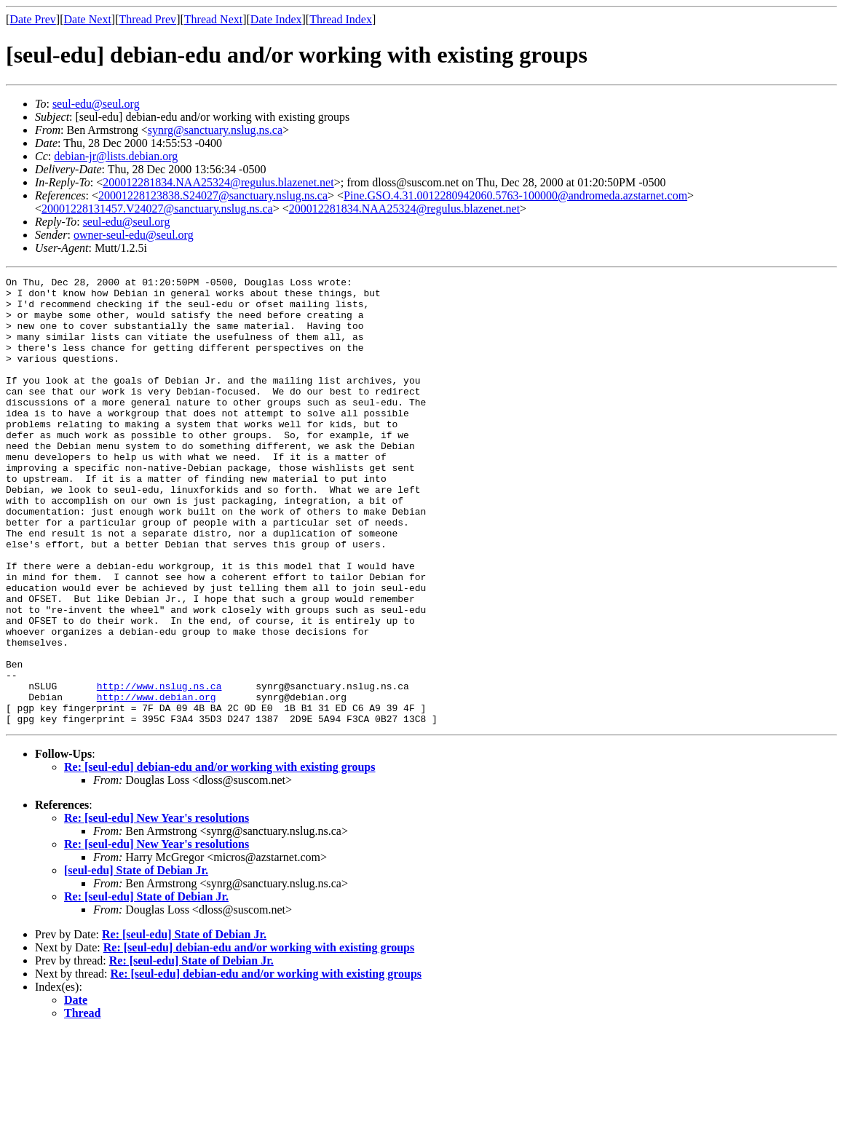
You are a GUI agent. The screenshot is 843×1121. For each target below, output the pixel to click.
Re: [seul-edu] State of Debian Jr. (146, 986)
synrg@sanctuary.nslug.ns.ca (215, 130)
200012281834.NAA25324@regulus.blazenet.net (218, 182)
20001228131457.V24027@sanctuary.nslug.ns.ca (157, 208)
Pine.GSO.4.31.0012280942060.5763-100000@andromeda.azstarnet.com (515, 195)
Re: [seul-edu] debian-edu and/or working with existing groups (219, 856)
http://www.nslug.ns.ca (159, 768)
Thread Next (213, 19)
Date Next (87, 19)
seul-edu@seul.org (96, 104)
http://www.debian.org (156, 781)
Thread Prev (147, 19)
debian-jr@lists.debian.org (116, 156)
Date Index (276, 19)
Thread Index (340, 19)
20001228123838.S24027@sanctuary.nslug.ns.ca (213, 195)
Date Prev (32, 19)
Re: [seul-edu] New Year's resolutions (156, 907)
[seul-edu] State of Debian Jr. (136, 960)
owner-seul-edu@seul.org (134, 235)
